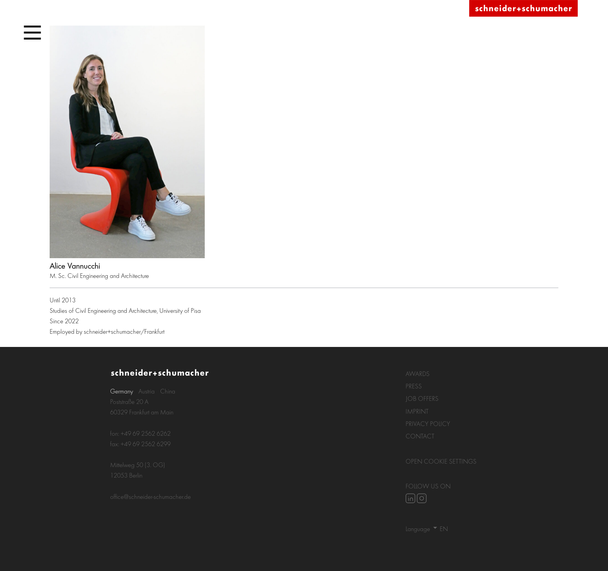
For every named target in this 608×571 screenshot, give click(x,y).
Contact (420, 436)
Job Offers (422, 398)
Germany (121, 391)
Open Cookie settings (441, 461)
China (167, 391)
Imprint (417, 411)
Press (414, 386)
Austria (146, 391)
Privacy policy (428, 423)
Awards (418, 373)
